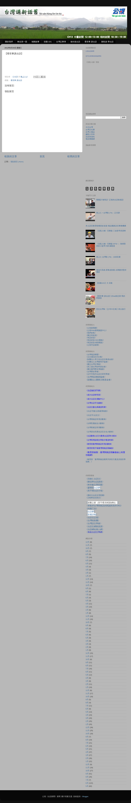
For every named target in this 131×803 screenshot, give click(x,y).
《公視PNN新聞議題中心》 (97, 330)
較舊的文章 (73, 156)
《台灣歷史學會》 (93, 372)
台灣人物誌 (90, 132)
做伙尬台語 (75, 42)
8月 (87, 554)
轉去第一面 (22, 42)
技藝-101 (48, 42)
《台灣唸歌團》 (93, 520)
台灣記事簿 (61, 42)
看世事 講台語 (91, 42)
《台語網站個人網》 (95, 529)
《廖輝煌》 (94, 487)
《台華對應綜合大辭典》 (96, 423)
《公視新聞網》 (92, 328)
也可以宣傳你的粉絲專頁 (93, 56)
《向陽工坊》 (92, 508)
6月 (87, 560)
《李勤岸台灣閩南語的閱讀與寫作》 (104, 505)
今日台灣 (89, 127)
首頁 (42, 156)
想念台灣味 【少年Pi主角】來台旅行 (111, 309)
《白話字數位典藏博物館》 (97, 411)
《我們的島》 (91, 333)
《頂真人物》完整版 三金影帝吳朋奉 (111, 231)
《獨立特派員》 (92, 335)
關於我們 (9, 42)
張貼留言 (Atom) (17, 162)
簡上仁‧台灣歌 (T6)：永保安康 (108, 257)
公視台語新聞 (90, 51)
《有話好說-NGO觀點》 (95, 340)
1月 (87, 576)
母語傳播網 (90, 139)
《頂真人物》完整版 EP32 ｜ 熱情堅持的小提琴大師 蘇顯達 (111, 245)
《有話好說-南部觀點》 (95, 343)
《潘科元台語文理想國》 (96, 495)
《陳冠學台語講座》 (95, 481)
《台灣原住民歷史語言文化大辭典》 (100, 432)
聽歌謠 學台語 (107, 42)
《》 (91, 511)
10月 (87, 548)
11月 (87, 545)
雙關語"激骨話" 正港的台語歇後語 (109, 200)
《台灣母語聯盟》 (93, 355)
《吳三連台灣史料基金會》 (96, 367)
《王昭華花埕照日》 (94, 498)
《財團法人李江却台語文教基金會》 (100, 359)
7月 (87, 557)
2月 (87, 573)
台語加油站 (90, 137)
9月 (87, 551)
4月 (87, 567)
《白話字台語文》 (93, 415)
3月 (87, 570)
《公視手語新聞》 (93, 345)
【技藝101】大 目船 (104, 283)
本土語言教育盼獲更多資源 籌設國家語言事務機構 (106, 226)
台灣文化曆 (90, 130)
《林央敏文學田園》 (95, 484)
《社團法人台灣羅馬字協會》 (97, 362)
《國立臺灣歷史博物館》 (96, 369)
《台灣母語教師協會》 (96, 376)
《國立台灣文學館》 (94, 364)
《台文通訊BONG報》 (95, 357)
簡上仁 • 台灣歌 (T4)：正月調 (108, 213)
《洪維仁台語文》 (94, 479)
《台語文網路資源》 (95, 526)
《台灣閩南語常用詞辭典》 (96, 419)
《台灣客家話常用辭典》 (96, 427)
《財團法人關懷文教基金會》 (99, 379)
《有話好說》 (91, 338)
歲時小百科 (90, 134)
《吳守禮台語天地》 (95, 490)
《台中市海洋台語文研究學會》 (98, 374)
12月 (87, 542)
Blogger (85, 796)
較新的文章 (11, 156)
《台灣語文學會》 (94, 523)
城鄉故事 (35, 42)
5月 (87, 564)
